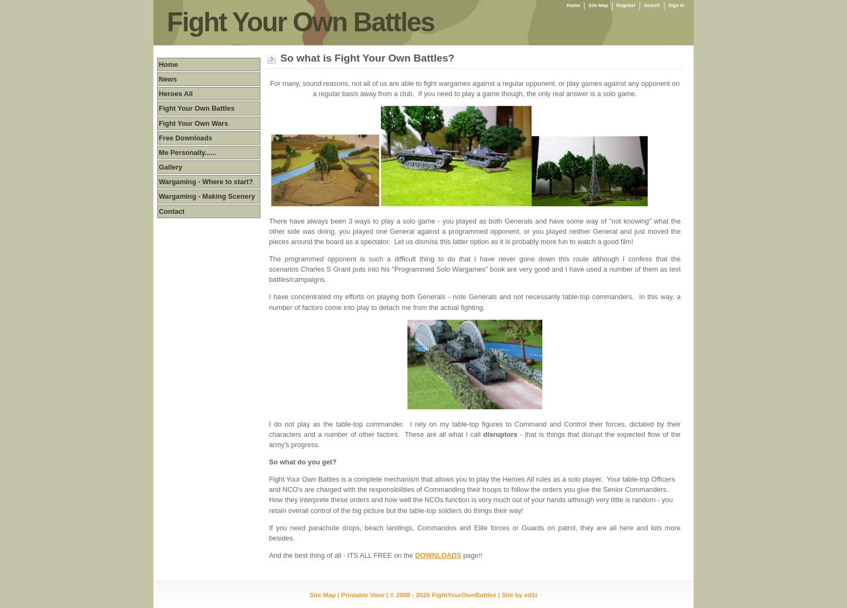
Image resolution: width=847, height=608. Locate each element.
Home (573, 5)
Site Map (598, 5)
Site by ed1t (519, 594)
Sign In (676, 5)
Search (652, 5)
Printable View (362, 594)
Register (626, 5)
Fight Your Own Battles (300, 22)
